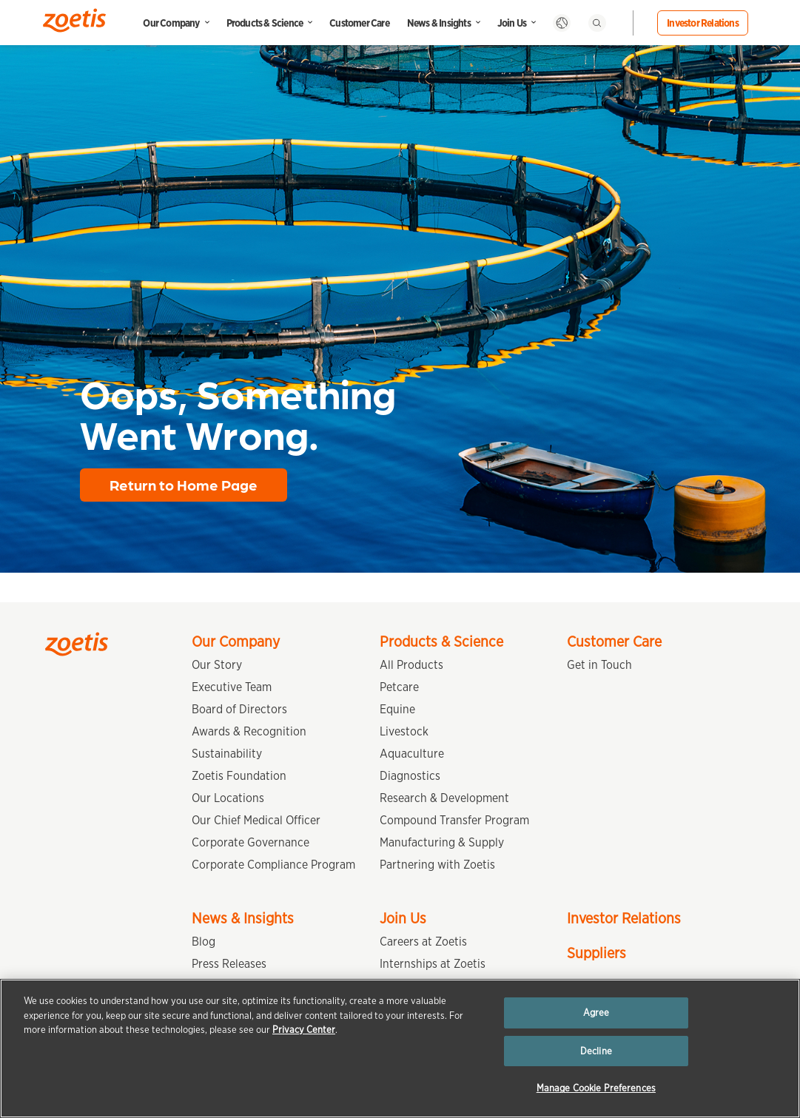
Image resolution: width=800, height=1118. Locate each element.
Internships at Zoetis (432, 964)
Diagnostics (410, 776)
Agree (596, 1012)
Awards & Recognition (249, 731)
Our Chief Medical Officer (256, 820)
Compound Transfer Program (454, 820)
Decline (596, 1051)
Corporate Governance (250, 842)
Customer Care (359, 23)
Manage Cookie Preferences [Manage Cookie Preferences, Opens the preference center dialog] (596, 1088)
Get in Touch (599, 665)
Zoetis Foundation (239, 776)
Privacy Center (303, 1029)
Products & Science (264, 23)
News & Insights (439, 23)
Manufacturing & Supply (442, 842)
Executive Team (232, 687)
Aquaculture (412, 754)
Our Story (217, 665)
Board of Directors (239, 709)
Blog (203, 942)
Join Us (511, 23)
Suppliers (596, 953)
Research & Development (444, 798)
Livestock (404, 731)
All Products (411, 665)
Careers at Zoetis (423, 942)
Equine (397, 709)
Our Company (171, 23)
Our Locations (228, 798)
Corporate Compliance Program (273, 865)
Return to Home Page (184, 485)
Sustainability (227, 754)
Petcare (399, 687)
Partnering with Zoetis (437, 865)
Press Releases (229, 964)
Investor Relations (703, 23)
